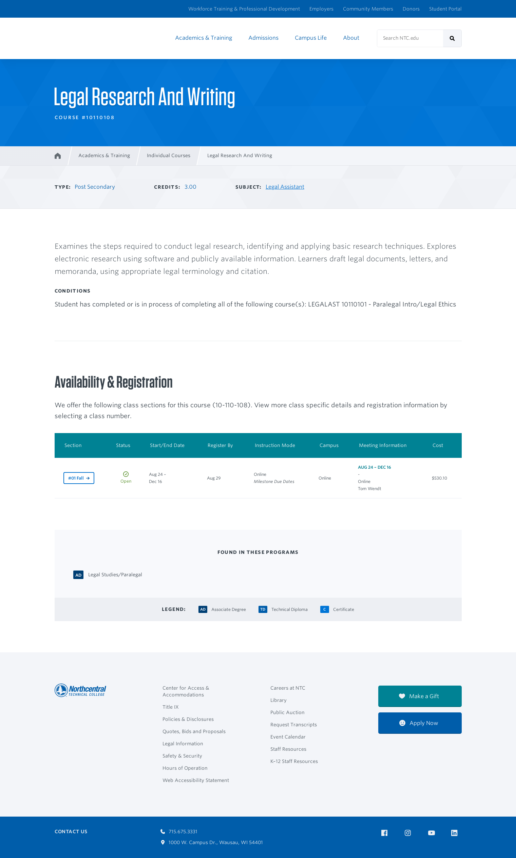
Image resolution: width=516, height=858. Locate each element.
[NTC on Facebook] (385, 833)
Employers (321, 9)
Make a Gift (419, 696)
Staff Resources (288, 749)
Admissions (263, 38)
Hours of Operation (185, 768)
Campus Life (311, 38)
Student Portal (445, 9)
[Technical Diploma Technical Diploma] (289, 608)
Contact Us (71, 831)
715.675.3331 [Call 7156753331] (179, 831)
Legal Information (183, 743)
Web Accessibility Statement (196, 780)
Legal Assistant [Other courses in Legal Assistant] (285, 187)
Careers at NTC (287, 688)
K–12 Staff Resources (294, 761)
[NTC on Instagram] (409, 833)
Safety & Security (182, 756)
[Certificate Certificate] (343, 608)
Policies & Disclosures (188, 719)
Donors (411, 9)
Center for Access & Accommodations (186, 691)
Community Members (368, 9)
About (351, 38)
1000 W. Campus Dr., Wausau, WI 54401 (211, 842)
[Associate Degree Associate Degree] (228, 608)
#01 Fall (76, 478)
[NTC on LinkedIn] (456, 833)
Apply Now (418, 723)
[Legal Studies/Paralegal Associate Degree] (115, 574)
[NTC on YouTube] (432, 833)
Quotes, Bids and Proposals (194, 731)
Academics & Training (203, 38)
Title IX (171, 707)
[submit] (452, 38)
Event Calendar (288, 737)
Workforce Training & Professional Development (244, 9)
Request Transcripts (293, 724)
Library (278, 700)
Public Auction (287, 712)
